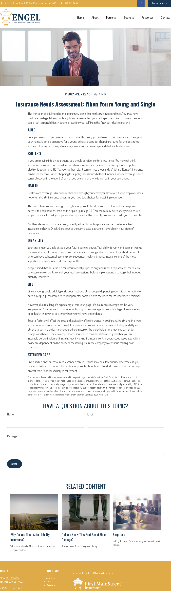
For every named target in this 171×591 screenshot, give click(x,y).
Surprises (119, 534)
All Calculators (50, 585)
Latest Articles (50, 577)
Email (90, 414)
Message (12, 436)
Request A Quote (159, 3)
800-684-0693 (16, 581)
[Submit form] (14, 463)
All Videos (48, 581)
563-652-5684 (69, 3)
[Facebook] (141, 3)
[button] (80, 17)
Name (10, 414)
